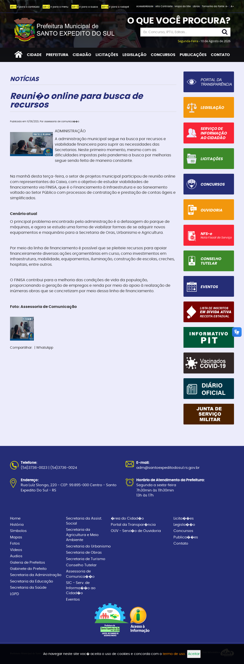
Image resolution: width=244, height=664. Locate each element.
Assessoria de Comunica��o (80, 574)
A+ (232, 6)
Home (15, 518)
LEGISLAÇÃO (134, 55)
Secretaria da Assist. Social (84, 521)
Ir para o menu (55, 7)
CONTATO (220, 55)
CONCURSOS (163, 55)
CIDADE (34, 55)
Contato (180, 543)
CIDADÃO (82, 55)
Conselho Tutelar (81, 565)
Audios (16, 556)
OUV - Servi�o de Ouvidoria (136, 531)
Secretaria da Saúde (28, 587)
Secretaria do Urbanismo (88, 546)
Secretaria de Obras (84, 552)
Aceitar (194, 654)
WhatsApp (44, 347)
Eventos (73, 599)
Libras (196, 6)
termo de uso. (174, 654)
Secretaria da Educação (31, 581)
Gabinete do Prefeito (28, 569)
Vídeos (16, 550)
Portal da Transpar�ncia (133, 524)
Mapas (16, 537)
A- (227, 6)
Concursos (183, 531)
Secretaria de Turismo (85, 559)
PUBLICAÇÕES (193, 55)
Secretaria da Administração (35, 575)
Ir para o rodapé (115, 7)
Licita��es (183, 518)
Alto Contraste (164, 6)
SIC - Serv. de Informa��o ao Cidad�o (81, 588)
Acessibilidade (145, 6)
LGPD (14, 594)
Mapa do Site (183, 6)
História (17, 524)
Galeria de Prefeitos (27, 562)
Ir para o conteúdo (24, 7)
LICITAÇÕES (107, 55)
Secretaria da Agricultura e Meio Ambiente (82, 535)
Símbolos (18, 531)
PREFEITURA (57, 55)
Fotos (15, 543)
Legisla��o (184, 524)
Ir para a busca (84, 7)
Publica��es (185, 537)
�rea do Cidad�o (127, 518)
